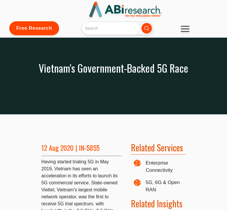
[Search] (110, 28)
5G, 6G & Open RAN (163, 186)
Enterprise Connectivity (159, 166)
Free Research (34, 28)
